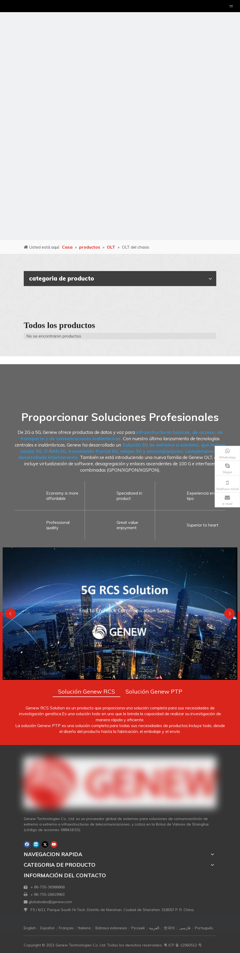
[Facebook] (27, 844)
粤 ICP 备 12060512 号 (183, 945)
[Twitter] (45, 844)
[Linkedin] (36, 844)
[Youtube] (54, 844)
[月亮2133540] (120, 120)
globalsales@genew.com (50, 901)
